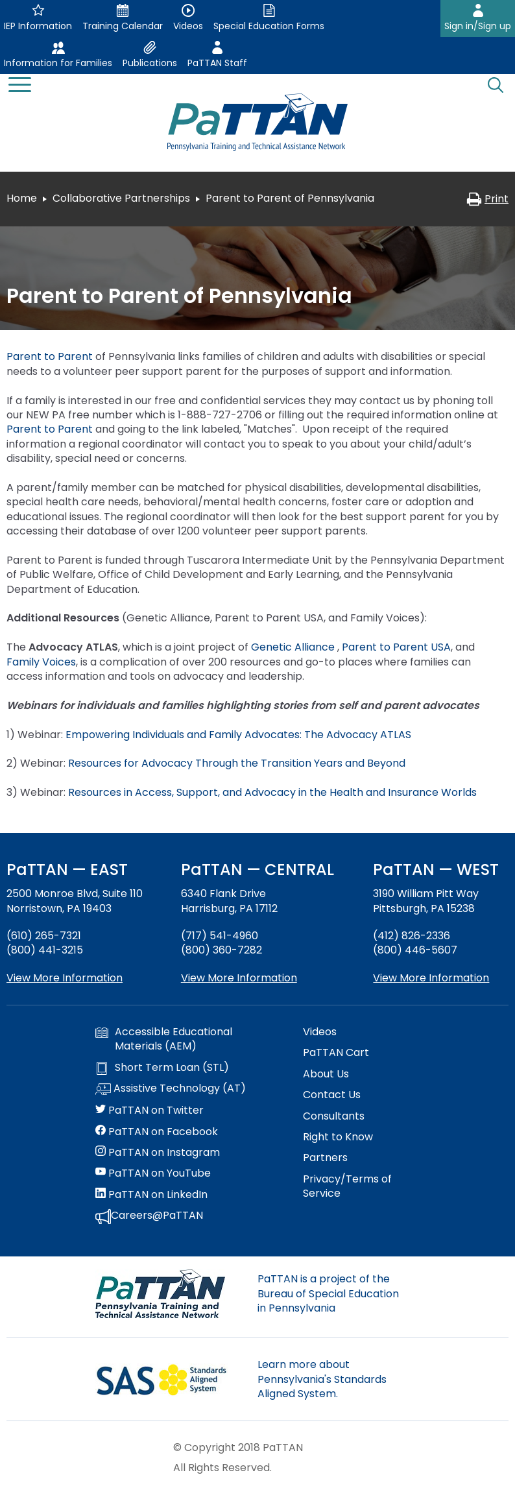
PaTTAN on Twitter (149, 1110)
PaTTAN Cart (336, 1053)
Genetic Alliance (294, 647)
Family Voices (41, 661)
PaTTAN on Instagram (157, 1153)
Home (21, 198)
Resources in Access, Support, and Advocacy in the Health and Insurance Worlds (273, 792)
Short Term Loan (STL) (162, 1068)
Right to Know (338, 1137)
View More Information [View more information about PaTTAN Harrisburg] (239, 977)
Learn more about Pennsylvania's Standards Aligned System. (322, 1379)
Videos (320, 1032)
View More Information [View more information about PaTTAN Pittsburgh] (431, 977)
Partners (325, 1158)
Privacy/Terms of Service (347, 1186)
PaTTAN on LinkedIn (151, 1195)
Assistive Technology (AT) (170, 1089)
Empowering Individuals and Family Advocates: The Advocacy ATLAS (240, 734)
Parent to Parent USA (396, 647)
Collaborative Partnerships (121, 198)
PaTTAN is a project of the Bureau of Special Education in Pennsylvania (328, 1293)
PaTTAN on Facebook (156, 1132)
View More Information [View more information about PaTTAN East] (64, 977)
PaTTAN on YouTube (153, 1173)
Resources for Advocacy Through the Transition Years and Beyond (239, 763)
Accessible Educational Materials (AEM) (163, 1039)
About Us (326, 1074)
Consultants (334, 1116)
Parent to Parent (49, 356)
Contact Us (332, 1095)
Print (487, 198)
